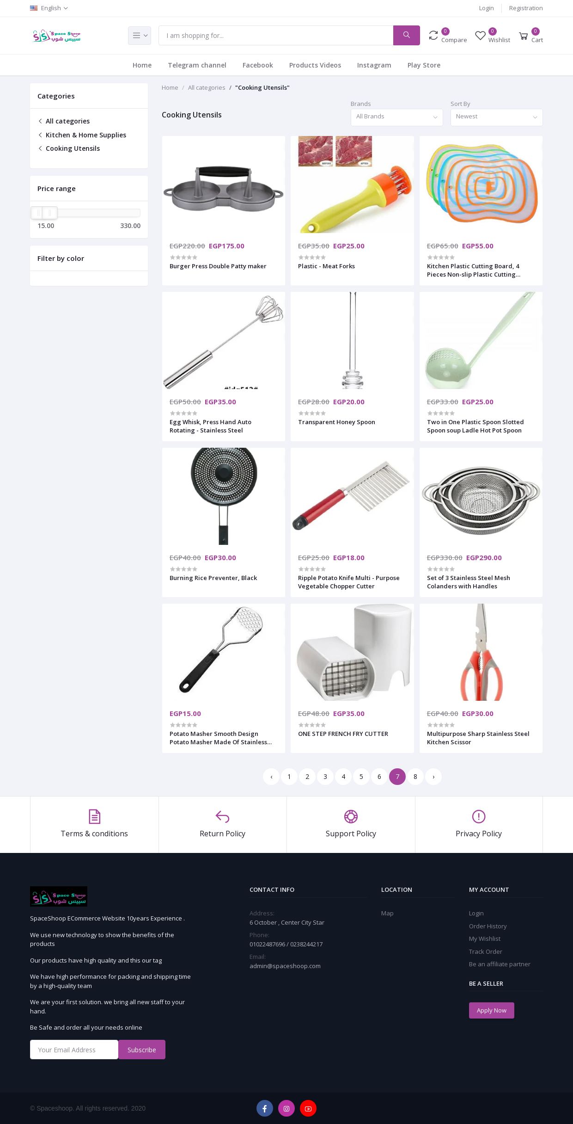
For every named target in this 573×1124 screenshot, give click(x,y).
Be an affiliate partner (499, 964)
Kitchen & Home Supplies (81, 134)
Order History (488, 926)
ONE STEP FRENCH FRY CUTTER (343, 733)
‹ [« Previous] (271, 776)
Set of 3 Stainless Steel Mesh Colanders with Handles (468, 582)
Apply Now (491, 1010)
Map (387, 913)
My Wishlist (484, 938)
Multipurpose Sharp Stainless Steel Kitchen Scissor (478, 737)
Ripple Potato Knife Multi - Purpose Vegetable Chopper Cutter (349, 582)
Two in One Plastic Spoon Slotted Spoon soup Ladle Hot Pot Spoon (475, 426)
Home (142, 65)
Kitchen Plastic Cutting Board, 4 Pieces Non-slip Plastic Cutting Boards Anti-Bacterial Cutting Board (480, 270)
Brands (361, 103)
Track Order (485, 951)
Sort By (460, 103)
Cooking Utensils (68, 148)
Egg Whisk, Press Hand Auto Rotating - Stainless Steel (210, 426)
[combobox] (397, 118)
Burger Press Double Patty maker (218, 266)
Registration (526, 8)
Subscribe (142, 1049)
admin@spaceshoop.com (285, 966)
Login (486, 8)
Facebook (258, 65)
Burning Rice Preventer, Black (213, 578)
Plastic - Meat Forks (326, 266)
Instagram (374, 65)
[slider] (38, 212)
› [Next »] (433, 776)
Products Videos (315, 65)
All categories (63, 121)
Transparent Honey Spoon (336, 422)
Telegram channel (197, 65)
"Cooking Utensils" (262, 87)
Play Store (424, 65)
